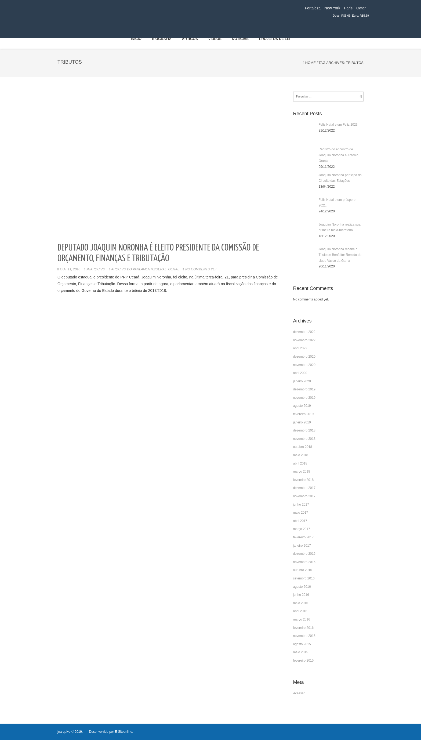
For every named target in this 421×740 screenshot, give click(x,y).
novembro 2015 (304, 636)
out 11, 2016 (70, 269)
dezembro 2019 (304, 389)
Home (310, 63)
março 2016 (301, 619)
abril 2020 (300, 373)
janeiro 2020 (302, 381)
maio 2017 (300, 512)
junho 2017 (301, 504)
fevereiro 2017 (303, 537)
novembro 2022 (304, 340)
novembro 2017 (304, 496)
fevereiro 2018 (303, 480)
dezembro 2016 (304, 554)
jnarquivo (95, 269)
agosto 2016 (302, 587)
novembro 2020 (304, 365)
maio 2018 (300, 455)
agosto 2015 (302, 644)
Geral (173, 269)
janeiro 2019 (302, 422)
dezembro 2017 (304, 488)
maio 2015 (300, 652)
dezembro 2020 (304, 356)
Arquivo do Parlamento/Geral (138, 269)
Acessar (299, 693)
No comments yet (201, 269)
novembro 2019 (304, 398)
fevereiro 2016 (303, 628)
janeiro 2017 (302, 545)
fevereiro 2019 (303, 414)
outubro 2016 (302, 570)
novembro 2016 (304, 562)
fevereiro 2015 (303, 660)
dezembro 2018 (304, 430)
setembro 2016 (304, 578)
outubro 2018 (302, 447)
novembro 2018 (304, 439)
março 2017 (301, 529)
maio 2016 (300, 603)
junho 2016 (301, 595)
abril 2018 (300, 463)
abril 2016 (300, 611)
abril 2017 (300, 521)
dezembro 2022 (304, 332)
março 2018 (301, 471)
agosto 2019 (302, 406)
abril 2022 (300, 348)
